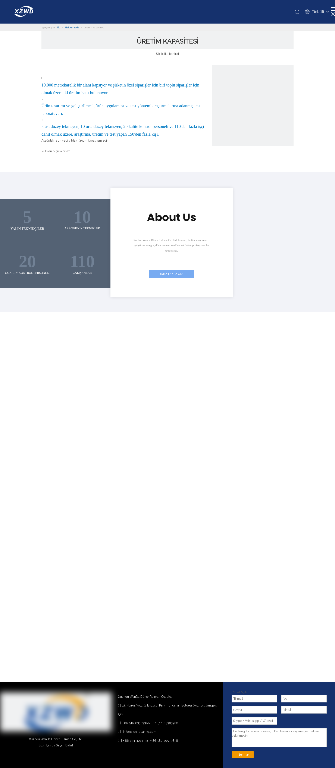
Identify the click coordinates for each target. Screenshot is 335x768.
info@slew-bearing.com (139, 731)
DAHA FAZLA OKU (171, 274)
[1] (253, 105)
